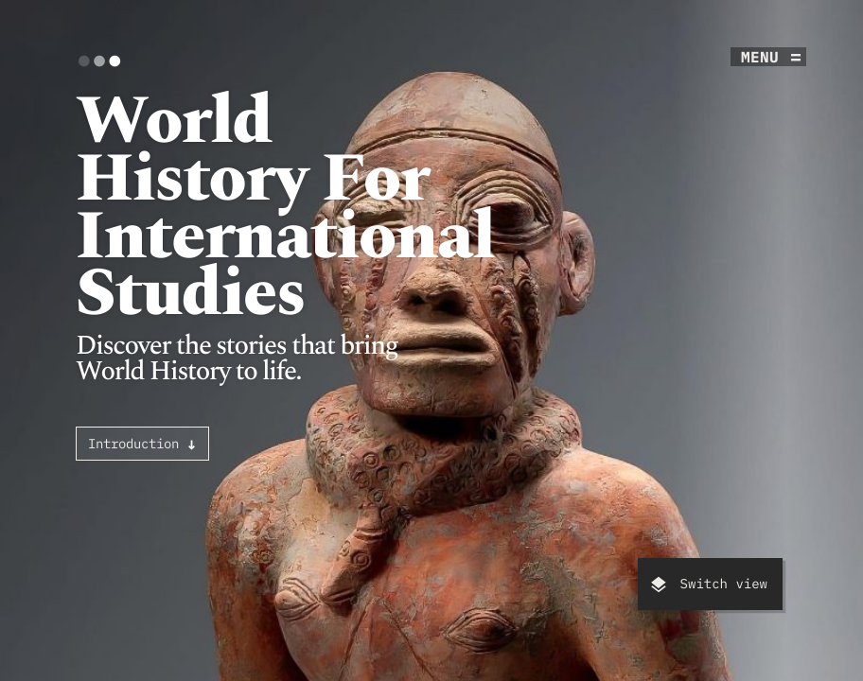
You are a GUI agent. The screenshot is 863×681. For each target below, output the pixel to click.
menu (760, 56)
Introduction (142, 443)
